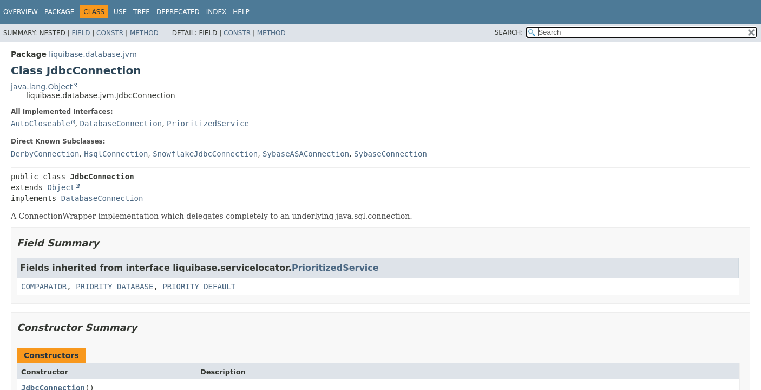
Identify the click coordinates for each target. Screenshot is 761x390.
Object (61, 187)
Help (241, 12)
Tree (141, 12)
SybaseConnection (390, 154)
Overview (20, 12)
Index (216, 12)
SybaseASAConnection (306, 154)
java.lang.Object (42, 86)
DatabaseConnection (121, 123)
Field (80, 33)
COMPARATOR (44, 286)
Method (144, 33)
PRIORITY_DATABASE (114, 286)
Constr (109, 33)
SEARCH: (509, 32)
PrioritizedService (208, 123)
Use (120, 12)
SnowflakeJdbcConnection (205, 154)
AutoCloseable (40, 123)
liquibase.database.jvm (92, 54)
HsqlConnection (116, 154)
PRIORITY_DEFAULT (198, 286)
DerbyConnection (45, 154)
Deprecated (178, 12)
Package (59, 12)
